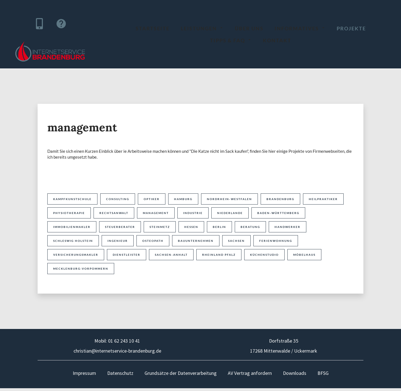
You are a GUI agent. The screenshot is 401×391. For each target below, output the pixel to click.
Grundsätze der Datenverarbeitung (181, 373)
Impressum (84, 373)
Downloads (294, 373)
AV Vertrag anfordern (250, 373)
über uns (249, 28)
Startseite (153, 28)
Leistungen (202, 28)
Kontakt (277, 40)
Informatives (300, 28)
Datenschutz (120, 373)
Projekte (351, 28)
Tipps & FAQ (231, 40)
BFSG (323, 373)
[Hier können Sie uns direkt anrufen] (39, 23)
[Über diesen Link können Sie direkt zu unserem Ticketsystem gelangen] (61, 23)
